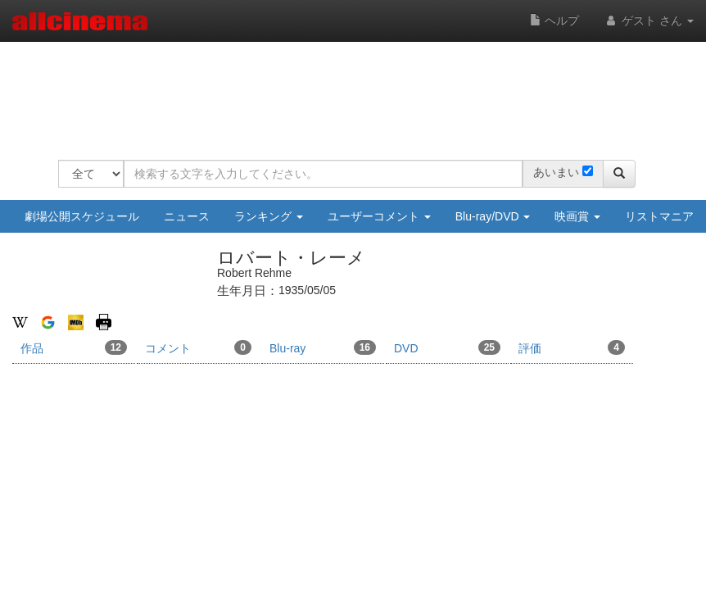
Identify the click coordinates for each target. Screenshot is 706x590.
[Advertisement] (356, 90)
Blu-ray (322, 347)
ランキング (268, 216)
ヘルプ (554, 20)
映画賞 (577, 216)
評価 (571, 347)
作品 (73, 347)
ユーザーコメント (379, 216)
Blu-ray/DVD (493, 216)
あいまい (556, 172)
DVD (447, 347)
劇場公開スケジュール (82, 216)
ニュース (187, 216)
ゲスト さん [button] (649, 20)
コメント (198, 347)
